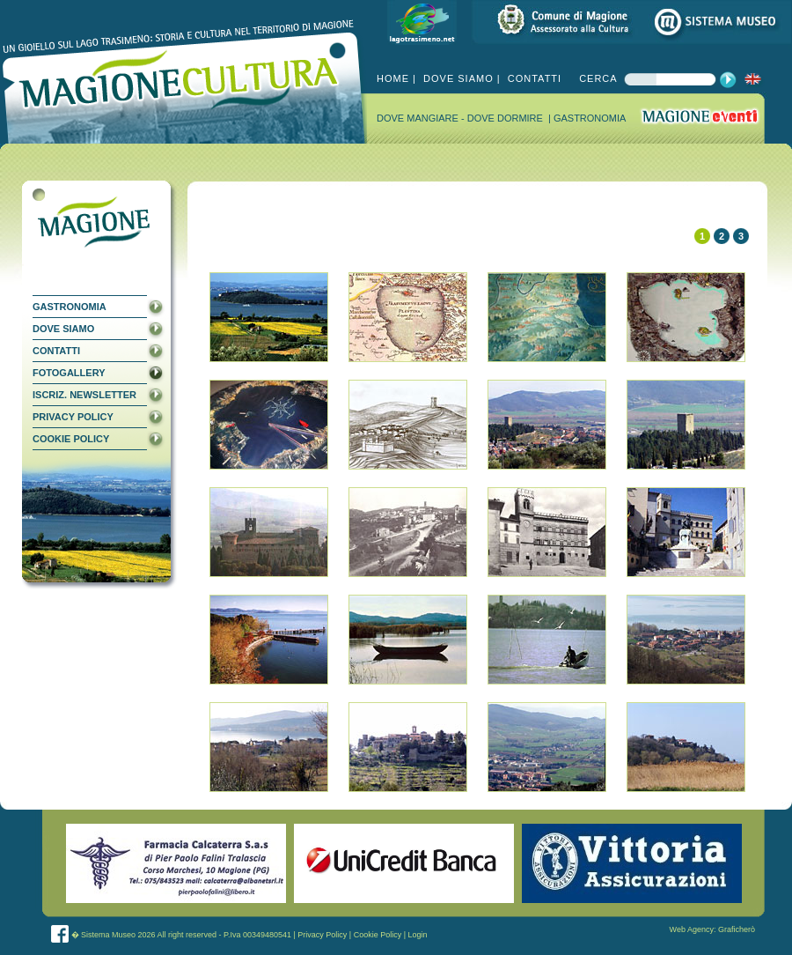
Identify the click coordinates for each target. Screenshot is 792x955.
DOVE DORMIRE (506, 118)
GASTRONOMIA (590, 118)
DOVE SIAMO (457, 78)
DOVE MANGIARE (419, 118)
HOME (393, 78)
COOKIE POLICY (71, 438)
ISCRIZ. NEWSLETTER (84, 394)
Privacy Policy (322, 934)
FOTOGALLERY (69, 372)
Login (418, 934)
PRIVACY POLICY (73, 416)
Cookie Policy (378, 934)
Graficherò (736, 929)
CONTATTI (532, 78)
